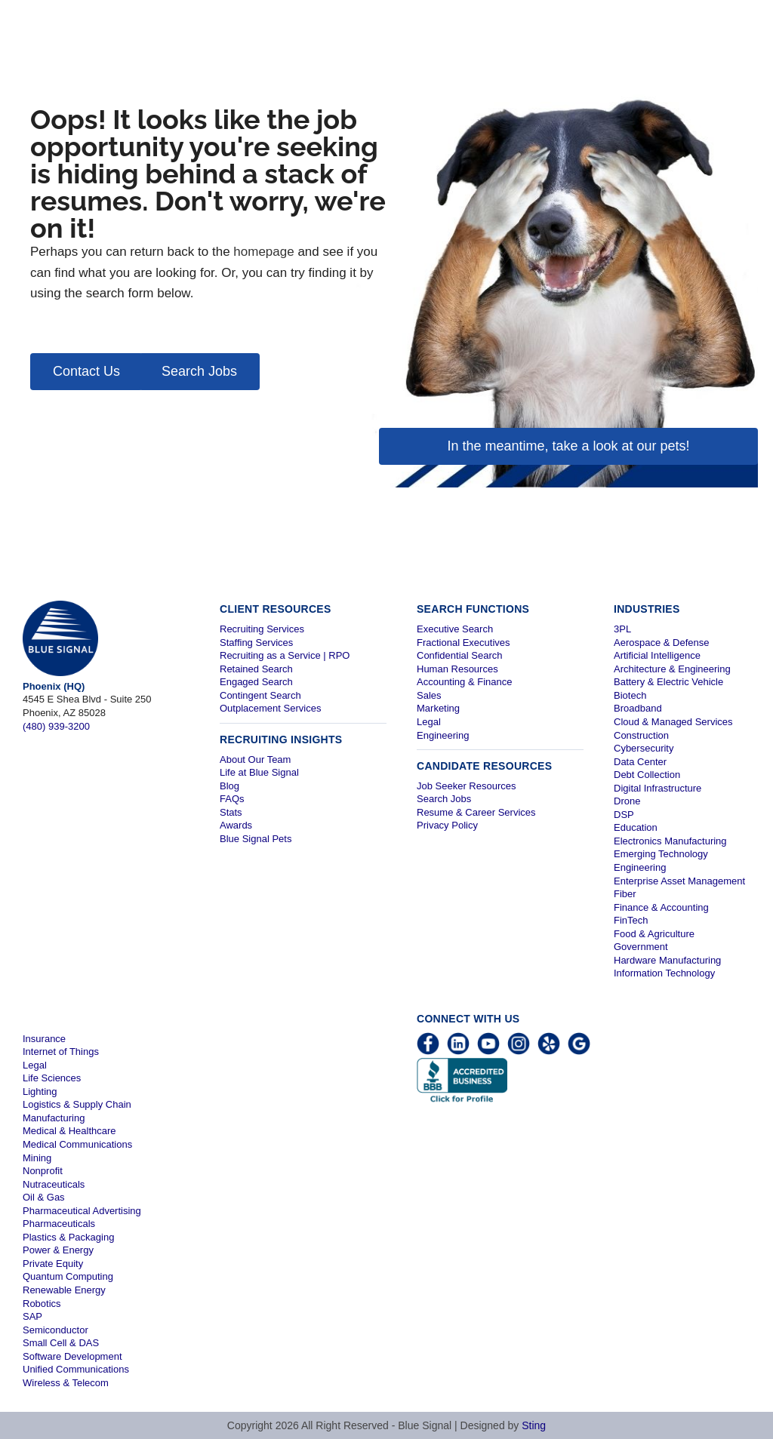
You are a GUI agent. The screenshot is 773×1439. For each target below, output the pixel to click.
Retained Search (256, 669)
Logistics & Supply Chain (77, 1104)
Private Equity (53, 1263)
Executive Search (455, 629)
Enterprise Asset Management (679, 881)
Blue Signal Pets (255, 838)
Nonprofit (43, 1170)
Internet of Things (61, 1051)
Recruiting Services (262, 629)
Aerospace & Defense (661, 642)
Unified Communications (76, 1369)
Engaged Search (256, 681)
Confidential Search (459, 655)
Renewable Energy (64, 1290)
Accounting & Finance (464, 681)
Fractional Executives (463, 642)
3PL (622, 629)
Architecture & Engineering (672, 669)
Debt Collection (647, 774)
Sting (534, 1425)
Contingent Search (260, 695)
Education (636, 827)
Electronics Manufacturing (670, 841)
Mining (37, 1158)
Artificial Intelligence (657, 655)
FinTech (631, 920)
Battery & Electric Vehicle (668, 681)
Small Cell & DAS (61, 1342)
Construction (641, 735)
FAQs (232, 798)
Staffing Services (256, 642)
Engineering (443, 735)
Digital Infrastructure (657, 788)
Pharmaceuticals (59, 1223)
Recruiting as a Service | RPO (285, 655)
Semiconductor (55, 1330)
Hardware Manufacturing (667, 960)
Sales (429, 695)
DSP (624, 814)
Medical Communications (77, 1144)
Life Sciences (52, 1078)
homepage (263, 251)
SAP (32, 1316)
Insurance (44, 1038)
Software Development (72, 1356)
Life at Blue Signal (259, 772)
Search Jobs (444, 798)
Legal (429, 721)
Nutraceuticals (54, 1184)
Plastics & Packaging (68, 1237)
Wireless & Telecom (66, 1382)
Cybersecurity (643, 748)
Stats (231, 812)
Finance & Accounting (661, 907)
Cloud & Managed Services (673, 721)
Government (641, 946)
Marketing (438, 708)
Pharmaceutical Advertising (82, 1210)
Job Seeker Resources (466, 786)
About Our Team (255, 759)
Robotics (42, 1303)
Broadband (638, 708)
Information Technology (664, 973)
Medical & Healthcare (69, 1130)
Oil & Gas (44, 1197)
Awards (236, 825)
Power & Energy (58, 1250)
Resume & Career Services (476, 812)
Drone (627, 801)
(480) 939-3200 (56, 726)
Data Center (640, 761)
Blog (229, 786)
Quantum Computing (68, 1276)
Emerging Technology (661, 853)
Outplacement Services (270, 708)
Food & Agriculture (654, 933)
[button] (86, 371)
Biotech (630, 695)
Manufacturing (54, 1118)
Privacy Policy (447, 825)
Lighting (40, 1091)
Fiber (625, 893)
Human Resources (457, 669)
